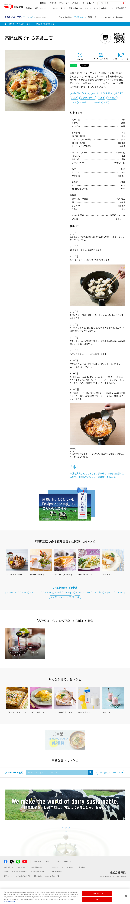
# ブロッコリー (88, 98)
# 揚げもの (76, 93)
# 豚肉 (109, 93)
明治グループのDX (39, 871)
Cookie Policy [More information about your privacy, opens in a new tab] (9, 901)
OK (97, 900)
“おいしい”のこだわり (65, 17)
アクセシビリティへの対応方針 (15, 871)
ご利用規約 (81, 867)
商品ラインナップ (93, 17)
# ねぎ (74, 98)
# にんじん (97, 93)
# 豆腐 (118, 93)
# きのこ (112, 98)
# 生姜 (101, 98)
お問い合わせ (9, 867)
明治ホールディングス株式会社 (71, 3)
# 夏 (106, 102)
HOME (11, 24)
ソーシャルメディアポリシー (62, 867)
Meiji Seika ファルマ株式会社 (46, 876)
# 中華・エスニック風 (90, 102)
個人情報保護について (39, 867)
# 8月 (73, 102)
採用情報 (43, 3)
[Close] (126, 896)
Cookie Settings (56, 871)
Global (90, 3)
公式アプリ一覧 (64, 862)
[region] (65, 896)
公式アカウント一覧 (41, 862)
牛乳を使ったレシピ (80, 17)
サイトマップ (22, 867)
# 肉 (87, 93)
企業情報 (53, 3)
